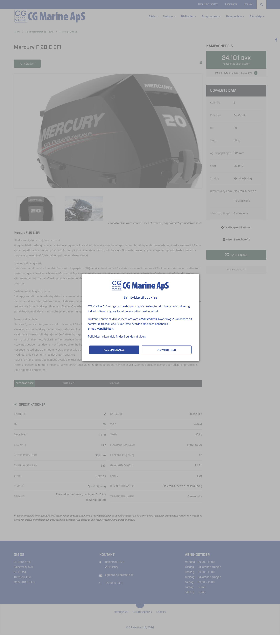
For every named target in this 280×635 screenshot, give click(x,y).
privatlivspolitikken (100, 328)
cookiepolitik (148, 319)
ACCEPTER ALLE (114, 349)
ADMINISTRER (167, 349)
